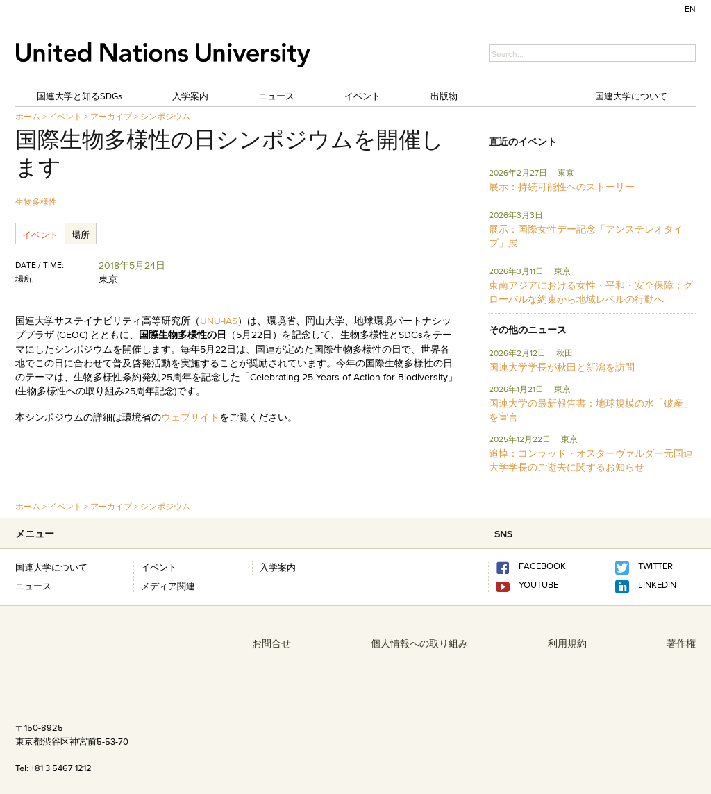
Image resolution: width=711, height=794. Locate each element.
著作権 (681, 643)
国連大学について (631, 96)
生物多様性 (36, 202)
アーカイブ (111, 116)
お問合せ (271, 643)
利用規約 (567, 643)
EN (690, 9)
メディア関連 (168, 586)
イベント (362, 96)
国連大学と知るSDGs (79, 96)
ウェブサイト (190, 417)
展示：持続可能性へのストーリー (562, 187)
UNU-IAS (218, 321)
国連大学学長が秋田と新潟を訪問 (562, 367)
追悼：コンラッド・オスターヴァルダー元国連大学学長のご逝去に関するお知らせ (591, 460)
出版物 (444, 96)
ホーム (27, 116)
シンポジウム (165, 116)
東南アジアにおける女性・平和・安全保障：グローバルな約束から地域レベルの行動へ (591, 292)
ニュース (276, 96)
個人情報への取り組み (419, 643)
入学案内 (190, 96)
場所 (81, 234)
